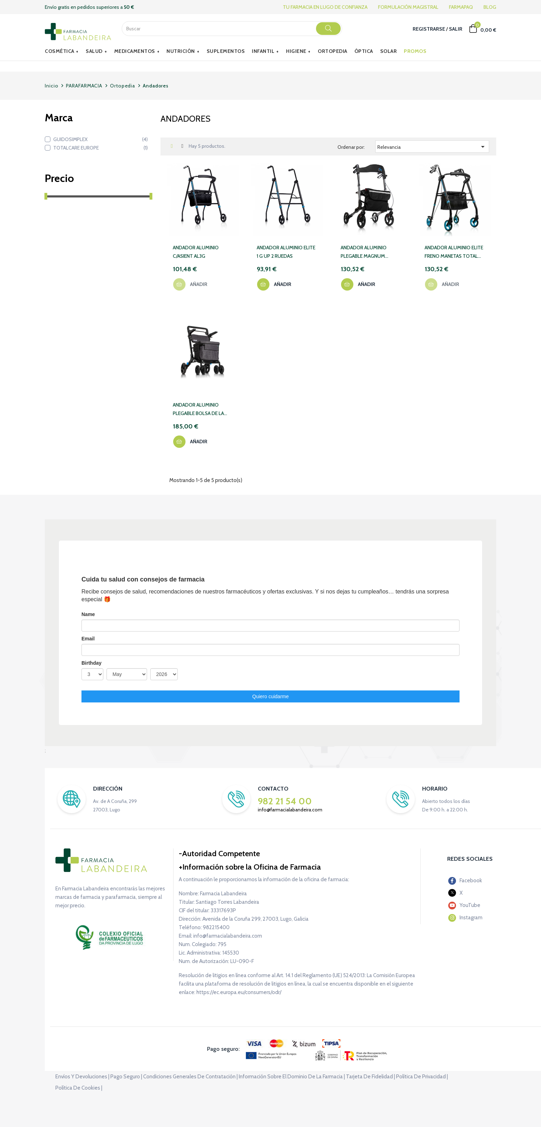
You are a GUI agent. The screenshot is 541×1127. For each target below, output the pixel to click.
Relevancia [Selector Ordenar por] (432, 146)
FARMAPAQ (461, 7)
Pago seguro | (126, 1076)
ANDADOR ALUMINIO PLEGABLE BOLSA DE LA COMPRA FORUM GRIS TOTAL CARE (198, 410)
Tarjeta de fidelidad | (370, 1076)
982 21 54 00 (285, 801)
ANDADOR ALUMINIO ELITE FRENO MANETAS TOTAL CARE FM (454, 252)
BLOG (490, 7)
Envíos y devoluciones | (82, 1076)
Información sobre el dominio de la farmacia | (292, 1076)
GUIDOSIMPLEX (100, 139)
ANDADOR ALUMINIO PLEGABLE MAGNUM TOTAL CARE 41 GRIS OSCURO (364, 252)
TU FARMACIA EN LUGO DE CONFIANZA (325, 7)
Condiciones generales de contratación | (190, 1076)
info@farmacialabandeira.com (290, 809)
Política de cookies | (78, 1088)
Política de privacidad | (422, 1076)
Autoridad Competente (221, 853)
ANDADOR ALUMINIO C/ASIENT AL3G (196, 251)
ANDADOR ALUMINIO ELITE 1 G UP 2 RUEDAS (286, 251)
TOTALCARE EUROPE (100, 148)
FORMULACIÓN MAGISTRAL (408, 7)
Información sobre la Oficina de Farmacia (251, 867)
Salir (455, 29)
